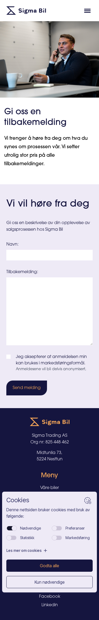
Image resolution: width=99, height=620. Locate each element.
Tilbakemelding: (22, 272)
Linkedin (49, 605)
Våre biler (49, 488)
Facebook (49, 597)
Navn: (12, 244)
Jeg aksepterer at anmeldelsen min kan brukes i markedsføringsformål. (51, 360)
